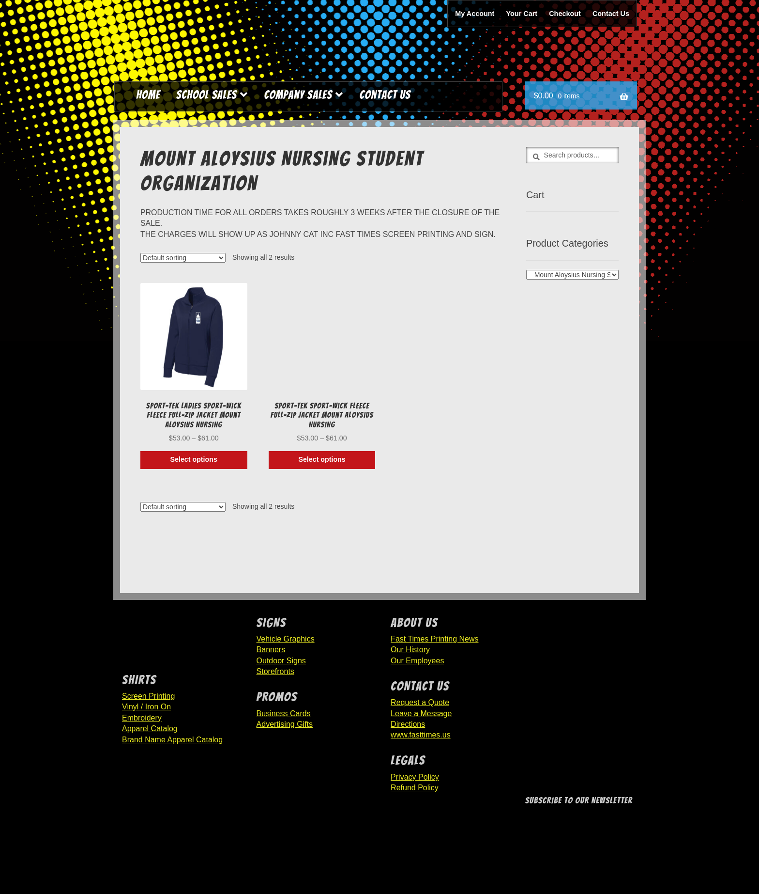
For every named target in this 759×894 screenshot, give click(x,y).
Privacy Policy (415, 777)
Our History (410, 649)
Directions (408, 724)
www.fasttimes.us (421, 735)
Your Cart (522, 13)
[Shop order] (183, 258)
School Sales (206, 95)
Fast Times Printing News (434, 639)
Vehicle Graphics (286, 639)
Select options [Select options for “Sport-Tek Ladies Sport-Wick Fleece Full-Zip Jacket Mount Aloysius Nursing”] (193, 459)
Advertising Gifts (285, 724)
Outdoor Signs (281, 661)
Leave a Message (421, 713)
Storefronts (275, 671)
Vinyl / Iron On (146, 707)
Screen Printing (148, 696)
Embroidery (142, 718)
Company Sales (298, 95)
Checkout (565, 13)
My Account (474, 13)
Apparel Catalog (150, 728)
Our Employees (417, 661)
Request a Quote (420, 702)
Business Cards (284, 713)
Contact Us (610, 13)
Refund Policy (415, 788)
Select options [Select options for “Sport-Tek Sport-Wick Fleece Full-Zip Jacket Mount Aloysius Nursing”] (321, 459)
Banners (271, 649)
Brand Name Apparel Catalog (172, 740)
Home (148, 95)
